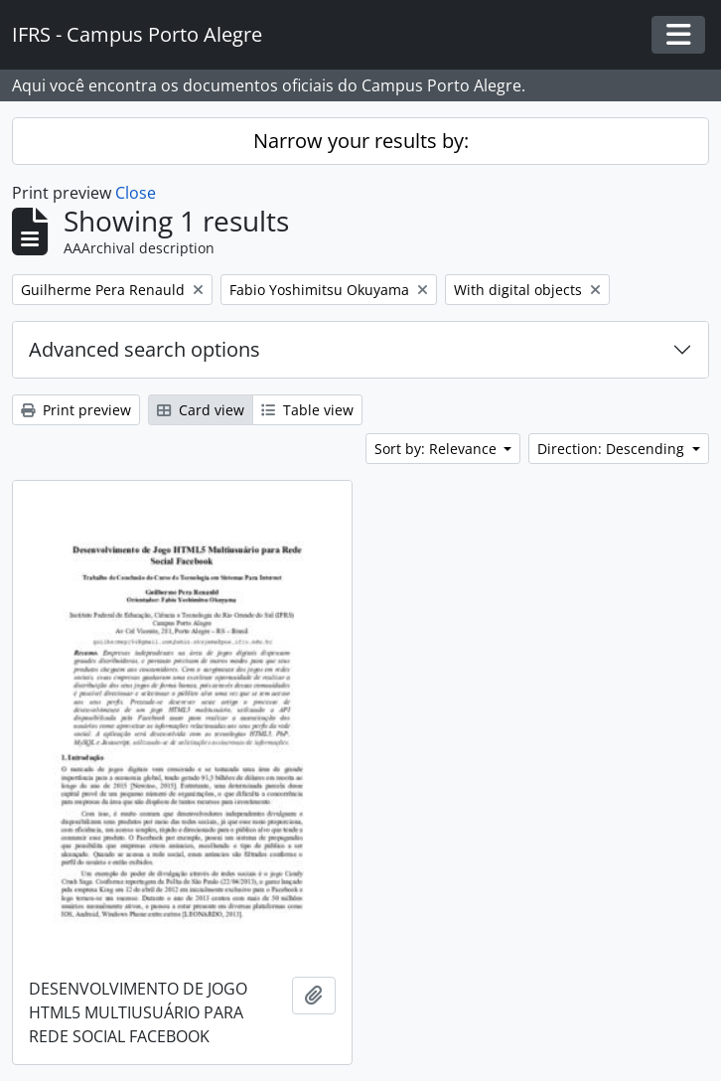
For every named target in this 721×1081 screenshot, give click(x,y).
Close (135, 193)
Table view (307, 409)
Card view (200, 409)
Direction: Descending (612, 448)
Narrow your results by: (361, 140)
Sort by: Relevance (437, 448)
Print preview (76, 409)
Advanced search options (144, 349)
